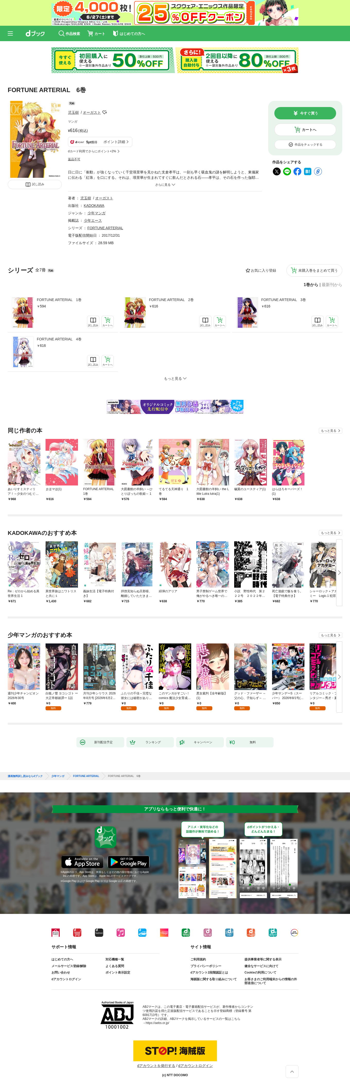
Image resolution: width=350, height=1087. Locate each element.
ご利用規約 (198, 959)
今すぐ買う (309, 113)
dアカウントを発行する (156, 1066)
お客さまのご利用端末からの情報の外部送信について (270, 981)
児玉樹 (73, 112)
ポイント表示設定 (118, 972)
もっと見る (328, 430)
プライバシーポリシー (205, 966)
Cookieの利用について (260, 972)
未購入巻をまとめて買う (318, 270)
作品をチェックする (308, 144)
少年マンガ (96, 213)
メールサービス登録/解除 (68, 966)
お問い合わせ (60, 972)
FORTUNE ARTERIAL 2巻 (171, 300)
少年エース (93, 220)
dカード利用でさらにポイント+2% (92, 151)
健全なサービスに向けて (261, 966)
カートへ (309, 130)
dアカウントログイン (66, 979)
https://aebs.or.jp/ (157, 1023)
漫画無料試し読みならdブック (25, 776)
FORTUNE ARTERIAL (105, 228)
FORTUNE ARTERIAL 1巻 (59, 300)
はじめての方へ (62, 959)
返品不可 (74, 159)
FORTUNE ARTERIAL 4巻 (59, 339)
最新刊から (332, 285)
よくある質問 (115, 966)
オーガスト (92, 112)
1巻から (311, 285)
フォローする (104, 112)
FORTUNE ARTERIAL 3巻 (283, 300)
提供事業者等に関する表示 (263, 959)
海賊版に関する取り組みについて (213, 979)
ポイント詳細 (114, 142)
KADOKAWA (94, 206)
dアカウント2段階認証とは (209, 972)
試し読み (38, 184)
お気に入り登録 (263, 270)
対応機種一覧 (115, 959)
